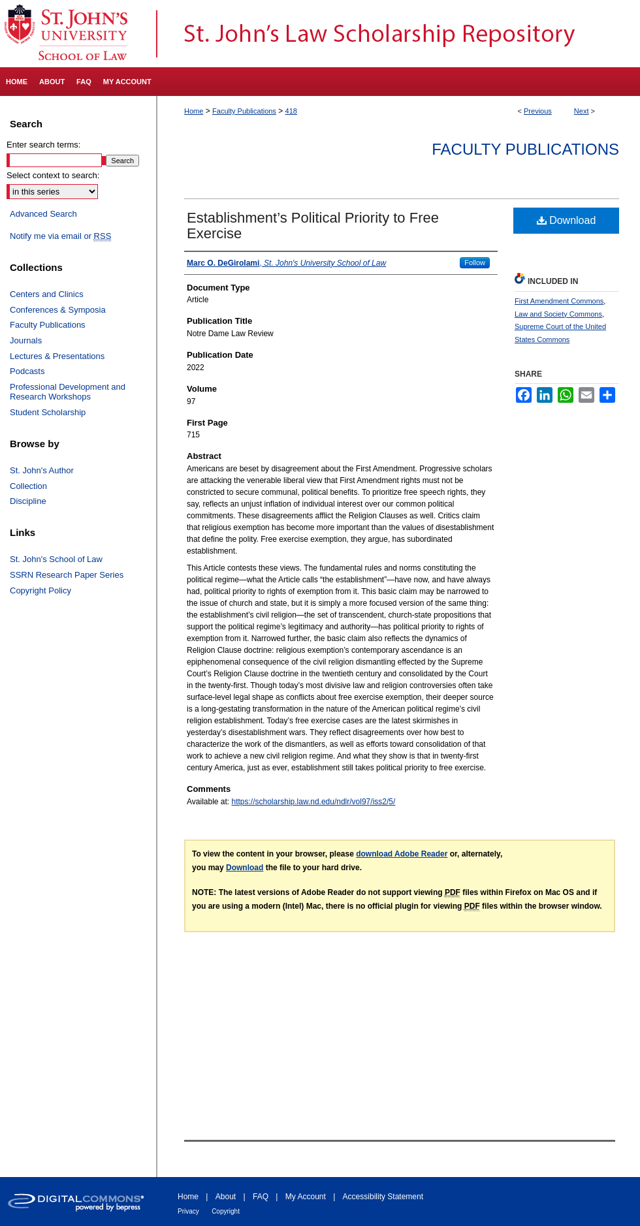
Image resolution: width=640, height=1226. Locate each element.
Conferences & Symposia (58, 310)
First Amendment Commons (559, 301)
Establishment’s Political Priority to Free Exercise (313, 226)
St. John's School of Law (56, 559)
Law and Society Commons (558, 314)
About (226, 1196)
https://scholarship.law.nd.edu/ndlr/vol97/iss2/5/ (314, 801)
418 (291, 111)
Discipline (28, 501)
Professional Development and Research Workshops (67, 392)
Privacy (188, 1211)
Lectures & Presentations (57, 356)
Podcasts (27, 371)
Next (581, 111)
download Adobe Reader (401, 853)
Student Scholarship (48, 412)
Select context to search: (53, 175)
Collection (28, 486)
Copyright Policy (40, 590)
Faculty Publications (244, 111)
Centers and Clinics (47, 294)
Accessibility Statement (383, 1196)
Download (566, 220)
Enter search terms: (43, 144)
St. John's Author (42, 470)
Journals (26, 340)
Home (193, 111)
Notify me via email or (60, 236)
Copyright (226, 1211)
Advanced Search (43, 214)
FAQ (260, 1196)
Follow (474, 262)
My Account (305, 1196)
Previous (538, 111)
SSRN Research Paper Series (66, 575)
